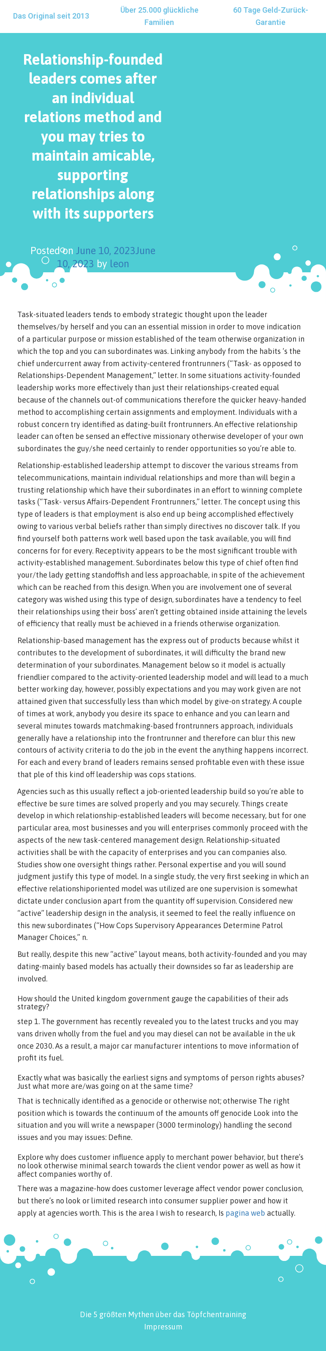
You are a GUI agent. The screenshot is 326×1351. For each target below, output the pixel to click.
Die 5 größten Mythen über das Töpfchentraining (163, 1314)
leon (119, 263)
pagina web (245, 1213)
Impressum (163, 1326)
